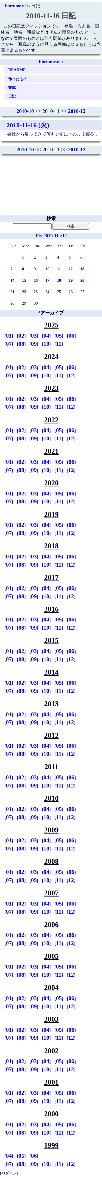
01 (9, 335)
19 (71, 280)
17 (47, 280)
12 (64, 235)
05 (59, 335)
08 (21, 344)
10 (37, 235)
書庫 (12, 87)
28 (12, 303)
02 (21, 335)
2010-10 (25, 111)
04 (46, 335)
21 (12, 292)
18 (59, 280)
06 (71, 335)
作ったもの (17, 79)
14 (12, 280)
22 (24, 292)
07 (9, 344)
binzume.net (16, 6)
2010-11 (51, 235)
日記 (12, 96)
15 (24, 280)
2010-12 (76, 111)
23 (36, 292)
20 (82, 280)
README (17, 70)
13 (82, 269)
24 (47, 292)
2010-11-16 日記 (51, 16)
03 (34, 335)
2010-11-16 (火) (28, 125)
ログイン (9, 1173)
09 (34, 344)
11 (59, 269)
